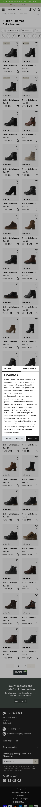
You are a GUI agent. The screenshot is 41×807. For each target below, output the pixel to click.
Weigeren (19, 439)
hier (29, 421)
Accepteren (32, 439)
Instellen (7, 439)
